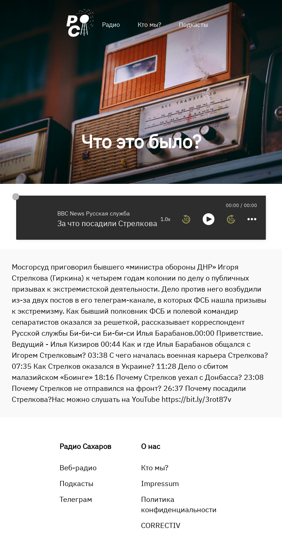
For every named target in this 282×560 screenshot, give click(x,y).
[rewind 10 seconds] (186, 219)
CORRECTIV (160, 525)
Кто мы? (149, 25)
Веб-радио (78, 467)
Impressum (160, 483)
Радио (111, 25)
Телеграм (75, 499)
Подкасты (193, 25)
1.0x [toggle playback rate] (165, 219)
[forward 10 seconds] (231, 219)
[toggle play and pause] (208, 219)
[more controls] (252, 219)
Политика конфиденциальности (179, 504)
